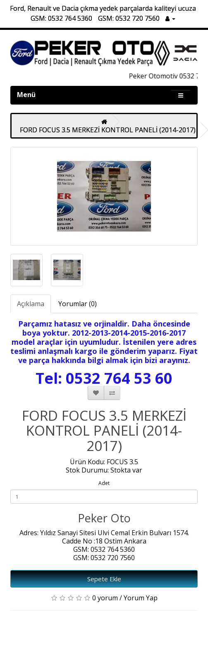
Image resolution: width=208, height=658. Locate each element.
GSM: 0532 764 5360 (61, 18)
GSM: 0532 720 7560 (129, 18)
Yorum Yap (141, 597)
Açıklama (30, 303)
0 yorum (105, 597)
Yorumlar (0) (77, 303)
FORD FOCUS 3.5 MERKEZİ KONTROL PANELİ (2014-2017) (108, 129)
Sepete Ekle (104, 579)
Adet (104, 483)
